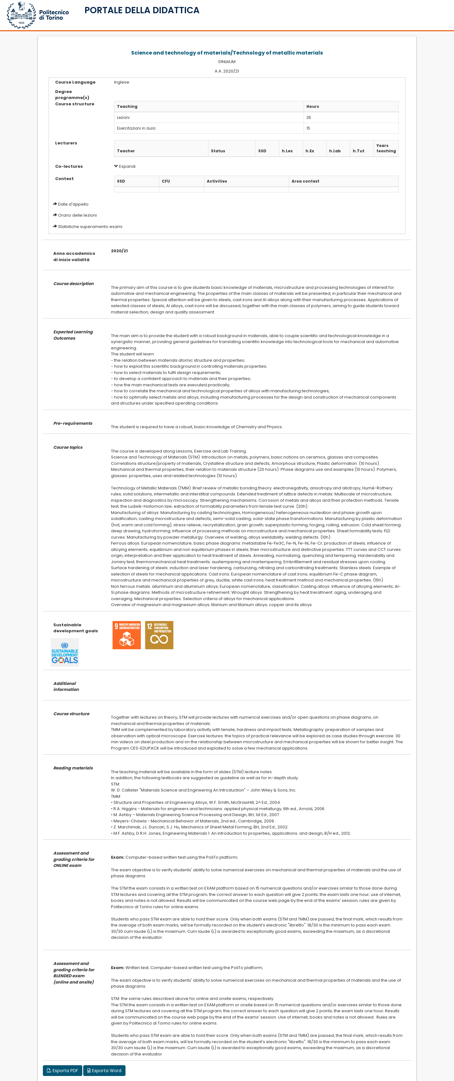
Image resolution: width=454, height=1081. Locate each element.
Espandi (125, 166)
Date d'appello (73, 204)
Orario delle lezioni (77, 215)
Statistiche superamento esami (90, 227)
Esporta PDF (62, 1070)
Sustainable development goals (75, 628)
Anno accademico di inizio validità (74, 256)
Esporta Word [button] (104, 1070)
